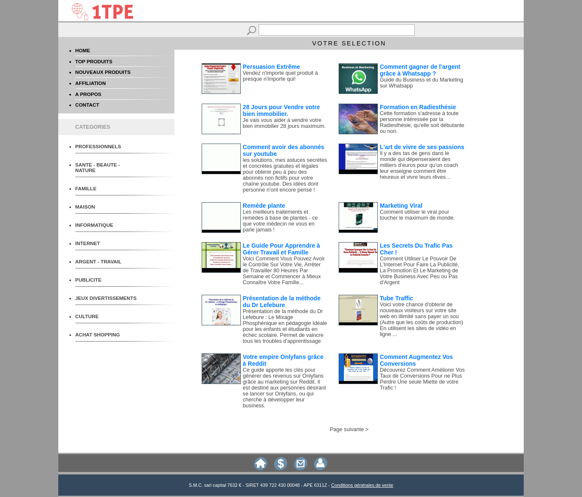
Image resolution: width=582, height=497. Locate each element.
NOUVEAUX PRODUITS (103, 72)
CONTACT (87, 104)
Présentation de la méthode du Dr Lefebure (282, 301)
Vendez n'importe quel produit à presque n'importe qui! (280, 76)
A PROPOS (88, 94)
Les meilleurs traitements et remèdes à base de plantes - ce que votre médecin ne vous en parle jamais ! (280, 221)
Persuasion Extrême (271, 66)
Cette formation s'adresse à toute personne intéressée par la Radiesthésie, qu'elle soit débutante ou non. (422, 122)
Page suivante (347, 429)
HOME (82, 50)
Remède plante (264, 205)
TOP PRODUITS (93, 61)
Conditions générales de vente (362, 485)
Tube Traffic (396, 298)
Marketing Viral (401, 205)
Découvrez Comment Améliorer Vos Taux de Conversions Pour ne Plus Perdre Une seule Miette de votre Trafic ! (422, 379)
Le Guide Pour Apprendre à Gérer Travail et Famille (281, 249)
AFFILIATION (90, 83)
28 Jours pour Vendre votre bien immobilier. (281, 110)
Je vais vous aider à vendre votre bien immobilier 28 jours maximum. (284, 123)
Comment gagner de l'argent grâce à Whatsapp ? (420, 70)
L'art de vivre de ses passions (422, 147)
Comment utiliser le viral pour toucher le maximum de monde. (417, 215)
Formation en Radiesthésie (418, 107)
